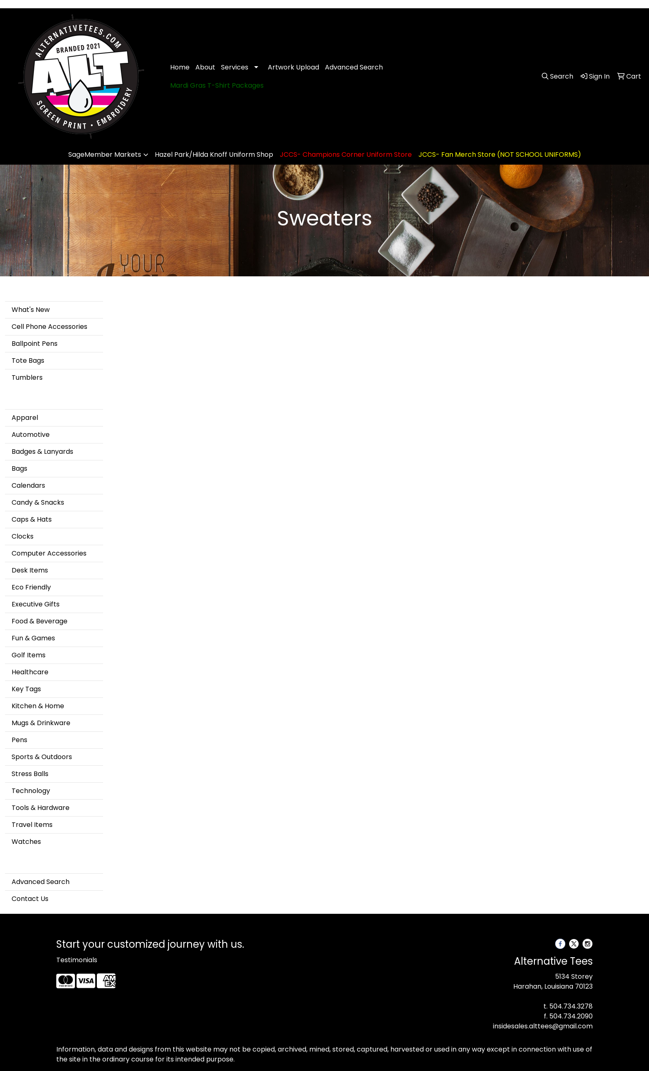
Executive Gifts (36, 604)
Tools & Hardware (41, 807)
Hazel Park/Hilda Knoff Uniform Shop (214, 154)
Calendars (28, 485)
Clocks (23, 536)
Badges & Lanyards (42, 451)
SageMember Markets (104, 154)
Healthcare (30, 672)
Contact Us (30, 898)
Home (180, 67)
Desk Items (30, 570)
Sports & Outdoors (42, 757)
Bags (19, 468)
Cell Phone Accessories (49, 326)
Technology (31, 790)
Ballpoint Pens (35, 343)
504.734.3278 (571, 1006)
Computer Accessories (49, 553)
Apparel (25, 417)
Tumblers (27, 377)
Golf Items (29, 655)
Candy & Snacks (38, 502)
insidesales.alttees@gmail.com (543, 1026)
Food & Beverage (39, 621)
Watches (26, 841)
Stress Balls (30, 774)
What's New (31, 309)
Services (234, 67)
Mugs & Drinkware (41, 723)
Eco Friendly (31, 587)
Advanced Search (354, 67)
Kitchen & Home (38, 706)
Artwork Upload (293, 67)
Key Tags (26, 689)
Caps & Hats (32, 519)
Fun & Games (33, 638)
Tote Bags (28, 360)
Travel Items (32, 824)
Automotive (31, 434)
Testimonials (76, 960)
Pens (19, 740)
